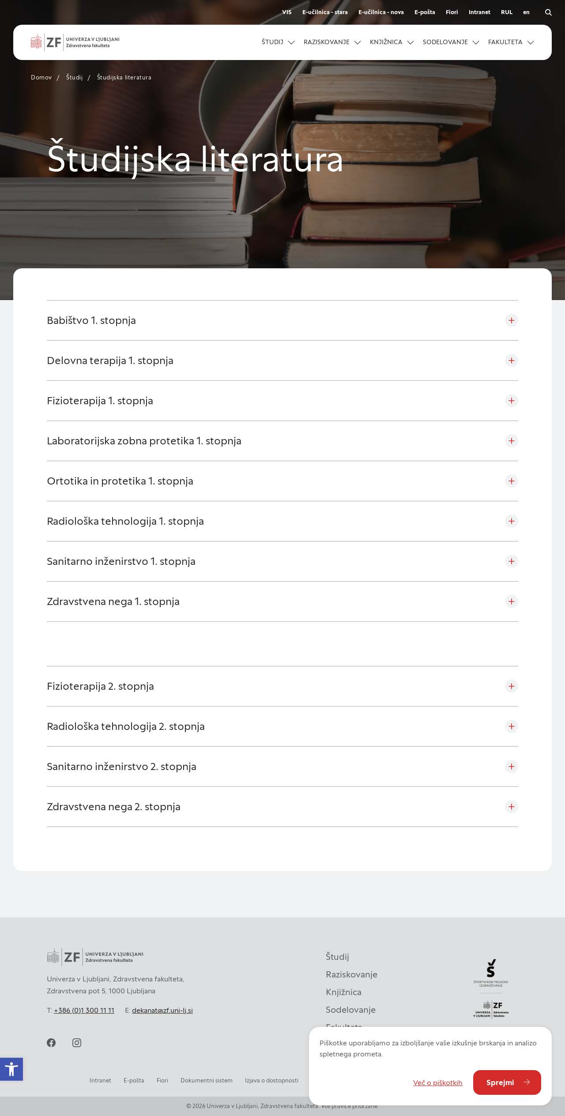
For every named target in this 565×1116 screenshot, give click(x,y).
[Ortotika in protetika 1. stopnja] (282, 481)
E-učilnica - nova (381, 12)
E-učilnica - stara (325, 12)
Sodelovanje (351, 1009)
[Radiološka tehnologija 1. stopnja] (282, 521)
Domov (41, 77)
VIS (287, 12)
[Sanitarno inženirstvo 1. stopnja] (282, 561)
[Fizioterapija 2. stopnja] (282, 686)
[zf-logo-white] (75, 42)
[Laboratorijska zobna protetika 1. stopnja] (282, 441)
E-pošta (424, 12)
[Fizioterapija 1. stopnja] (282, 401)
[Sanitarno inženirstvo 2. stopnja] (282, 766)
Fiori (452, 12)
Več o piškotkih (438, 1082)
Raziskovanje (351, 974)
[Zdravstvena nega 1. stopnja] (282, 601)
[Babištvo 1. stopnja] (282, 320)
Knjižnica (344, 992)
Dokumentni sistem (207, 1080)
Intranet (479, 12)
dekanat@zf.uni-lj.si (162, 1010)
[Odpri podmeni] (291, 42)
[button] (11, 1069)
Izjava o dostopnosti (271, 1080)
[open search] (548, 12)
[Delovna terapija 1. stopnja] (282, 360)
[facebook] (51, 1042)
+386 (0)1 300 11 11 (84, 1010)
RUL (506, 12)
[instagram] (76, 1042)
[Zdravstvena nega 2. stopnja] (282, 807)
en (526, 12)
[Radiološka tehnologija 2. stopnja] (282, 726)
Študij (74, 77)
